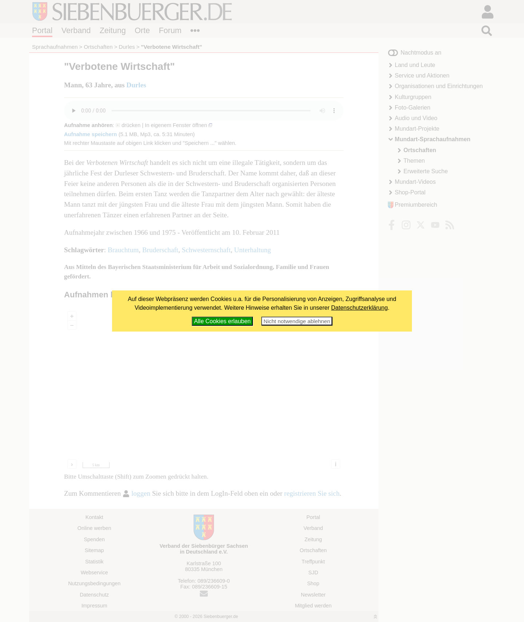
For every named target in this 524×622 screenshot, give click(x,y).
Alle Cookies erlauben (222, 321)
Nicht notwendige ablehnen (296, 321)
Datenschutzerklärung (359, 308)
